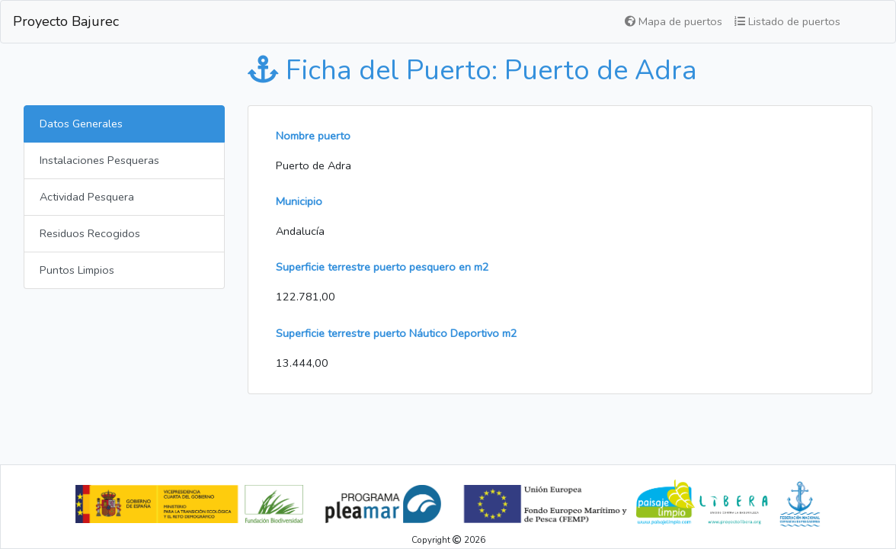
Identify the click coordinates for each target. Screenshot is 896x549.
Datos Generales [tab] (81, 123)
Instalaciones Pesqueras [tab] (99, 160)
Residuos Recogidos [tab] (90, 233)
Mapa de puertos (673, 21)
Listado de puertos (787, 21)
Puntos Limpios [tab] (77, 270)
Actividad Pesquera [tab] (87, 196)
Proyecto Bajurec (66, 21)
